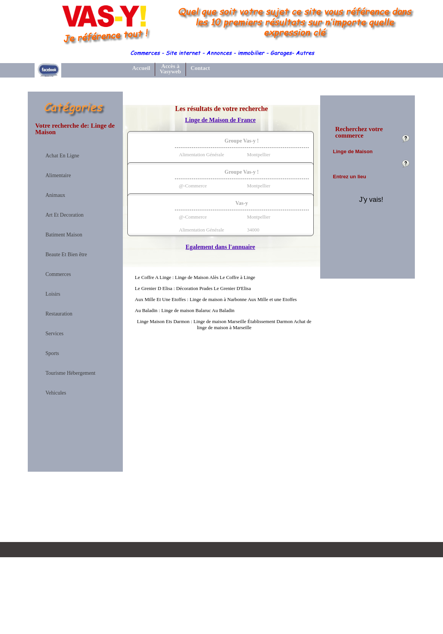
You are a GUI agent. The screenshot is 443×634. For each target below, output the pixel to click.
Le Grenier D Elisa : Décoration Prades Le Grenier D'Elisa (193, 288)
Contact (200, 68)
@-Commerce (193, 186)
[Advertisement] (75, 520)
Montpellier (258, 154)
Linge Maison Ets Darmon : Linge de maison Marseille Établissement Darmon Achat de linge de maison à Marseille (224, 324)
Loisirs (53, 294)
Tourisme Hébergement (70, 373)
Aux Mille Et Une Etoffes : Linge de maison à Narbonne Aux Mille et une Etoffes (216, 299)
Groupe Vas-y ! (242, 141)
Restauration (59, 314)
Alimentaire (58, 175)
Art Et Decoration (65, 215)
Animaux (55, 195)
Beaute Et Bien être (66, 254)
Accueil (141, 68)
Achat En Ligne (62, 155)
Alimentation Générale (201, 154)
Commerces (58, 274)
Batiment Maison (64, 235)
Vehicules (56, 393)
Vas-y (241, 203)
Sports (52, 353)
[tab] (220, 152)
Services (55, 333)
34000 (253, 230)
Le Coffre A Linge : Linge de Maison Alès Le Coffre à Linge (195, 277)
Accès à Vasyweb (170, 68)
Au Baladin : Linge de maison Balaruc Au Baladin (185, 310)
